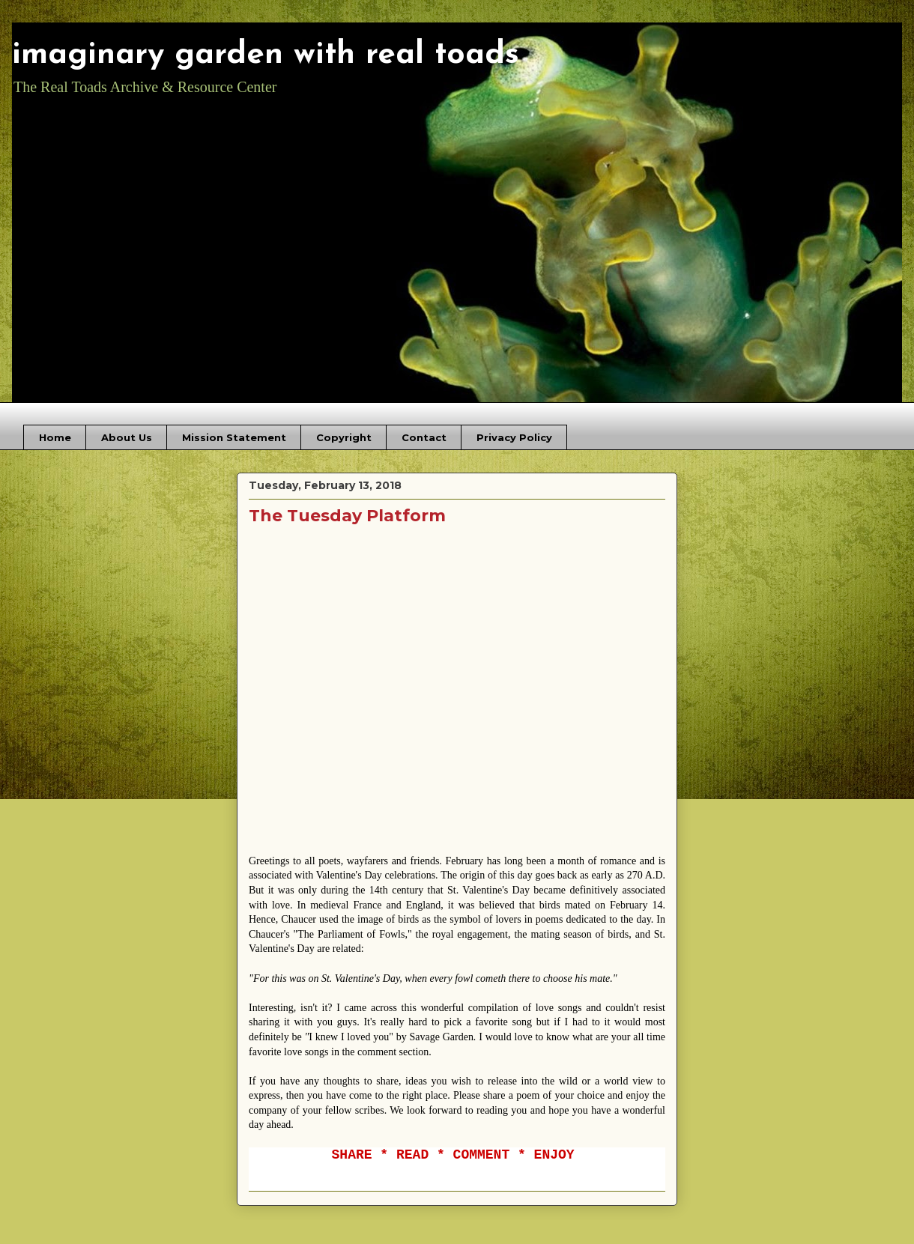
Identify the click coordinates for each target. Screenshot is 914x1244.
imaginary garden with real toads (265, 55)
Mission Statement (234, 437)
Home (55, 437)
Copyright (344, 437)
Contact (424, 437)
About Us (126, 437)
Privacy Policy (514, 437)
